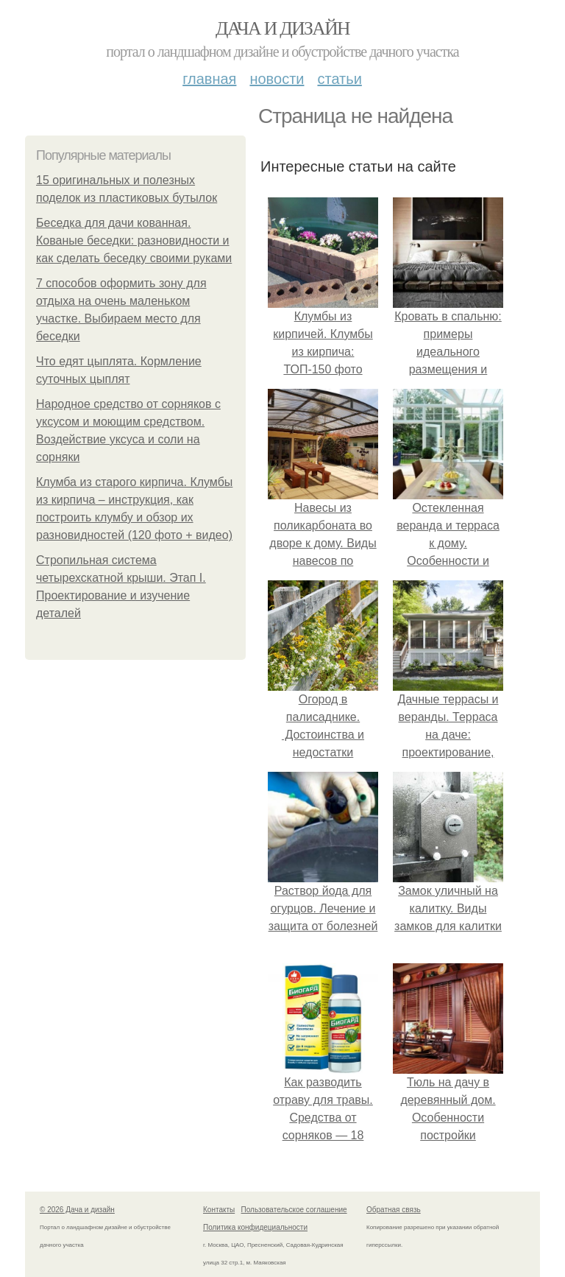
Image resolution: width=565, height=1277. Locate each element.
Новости (276, 79)
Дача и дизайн (282, 28)
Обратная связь (393, 1210)
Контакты (219, 1210)
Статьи (339, 79)
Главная (209, 79)
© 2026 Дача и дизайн (77, 1210)
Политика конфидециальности (255, 1227)
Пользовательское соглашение (294, 1210)
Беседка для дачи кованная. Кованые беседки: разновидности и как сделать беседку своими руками (134, 240)
